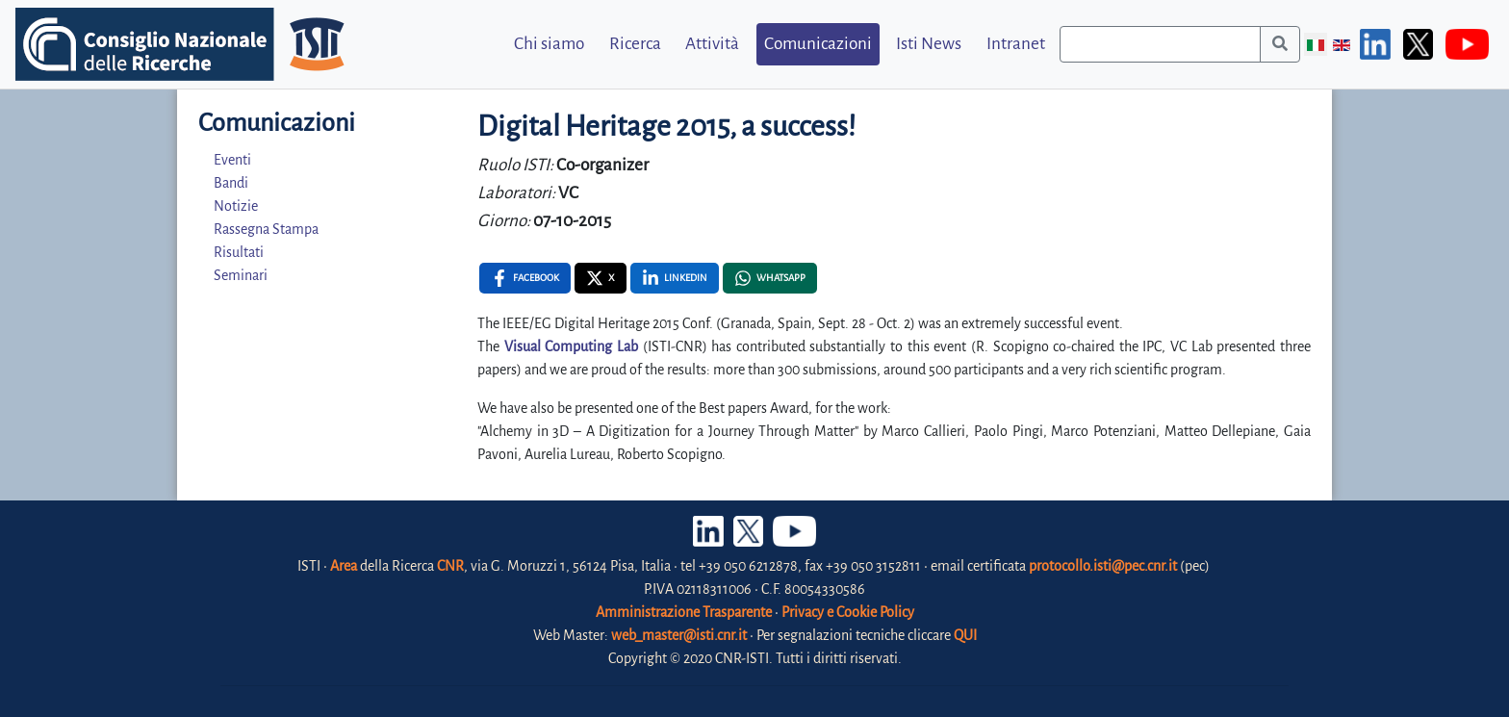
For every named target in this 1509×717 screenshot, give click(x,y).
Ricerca (635, 44)
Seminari (241, 275)
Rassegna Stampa (266, 229)
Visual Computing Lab (571, 346)
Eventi (232, 159)
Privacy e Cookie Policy (847, 612)
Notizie (236, 206)
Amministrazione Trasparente (684, 612)
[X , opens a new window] (601, 278)
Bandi (231, 183)
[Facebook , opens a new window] (525, 278)
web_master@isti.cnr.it (679, 635)
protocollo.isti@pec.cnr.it (1103, 566)
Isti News (928, 44)
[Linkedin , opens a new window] (674, 278)
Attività (712, 44)
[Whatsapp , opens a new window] (770, 278)
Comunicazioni (818, 44)
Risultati (239, 252)
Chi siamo (549, 44)
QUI (965, 635)
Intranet (1015, 44)
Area (343, 566)
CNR (450, 566)
